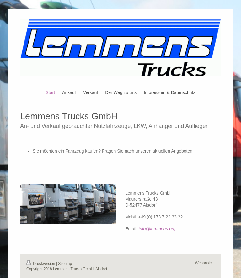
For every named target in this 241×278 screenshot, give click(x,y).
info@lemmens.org (157, 228)
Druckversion (41, 263)
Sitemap (65, 263)
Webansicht (205, 263)
